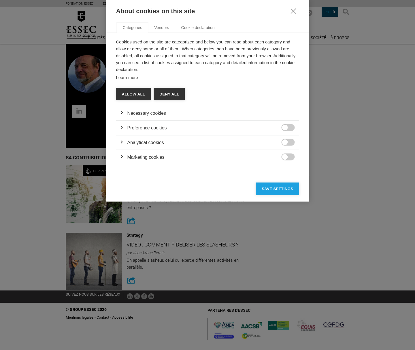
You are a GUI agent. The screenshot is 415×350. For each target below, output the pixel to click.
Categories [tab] (132, 102)
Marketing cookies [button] (146, 231)
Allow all (133, 169)
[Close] (293, 85)
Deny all (169, 169)
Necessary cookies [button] (146, 187)
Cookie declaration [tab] (198, 102)
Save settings (277, 263)
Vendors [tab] (161, 102)
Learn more (127, 152)
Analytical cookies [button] (145, 217)
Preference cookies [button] (147, 202)
